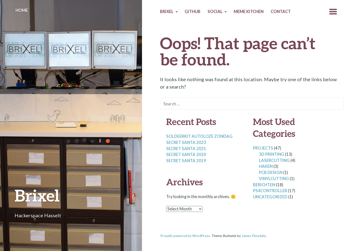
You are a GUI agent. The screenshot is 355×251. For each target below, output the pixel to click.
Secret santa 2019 (186, 160)
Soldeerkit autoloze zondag (199, 136)
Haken (266, 166)
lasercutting (274, 160)
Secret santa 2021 (186, 148)
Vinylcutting (274, 178)
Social (215, 11)
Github (192, 11)
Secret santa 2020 (186, 154)
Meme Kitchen (249, 11)
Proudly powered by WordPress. (185, 236)
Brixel (37, 195)
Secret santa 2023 (186, 142)
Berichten (264, 184)
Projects (263, 148)
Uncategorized (270, 196)
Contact (281, 11)
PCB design (271, 172)
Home (22, 10)
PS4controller (270, 190)
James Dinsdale (254, 236)
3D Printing (271, 154)
